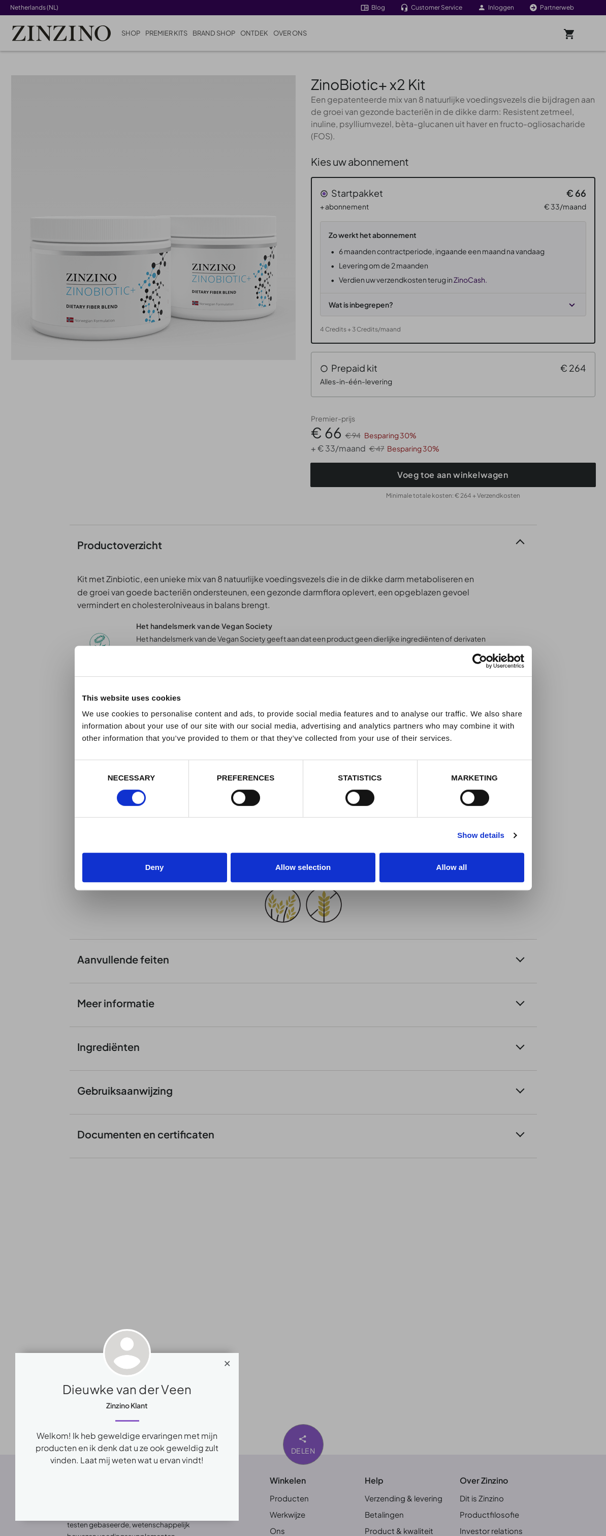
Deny (154, 867)
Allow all (451, 867)
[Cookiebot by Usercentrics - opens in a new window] (479, 661)
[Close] (227, 1361)
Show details (480, 835)
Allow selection (303, 867)
